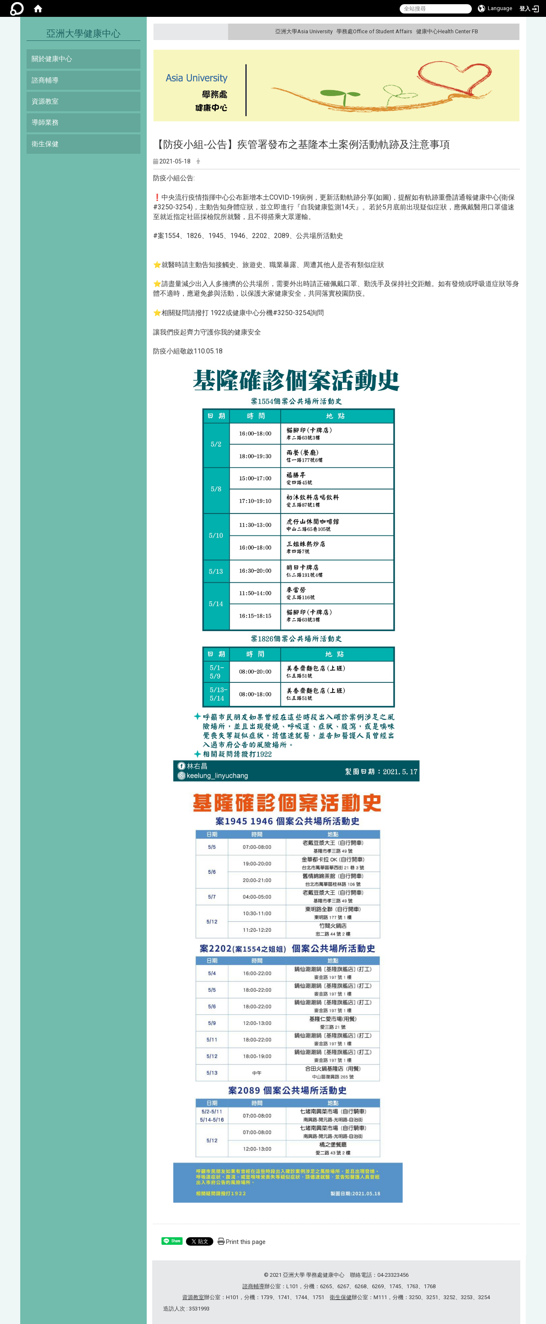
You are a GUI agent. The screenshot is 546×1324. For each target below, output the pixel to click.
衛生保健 (45, 144)
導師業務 (45, 122)
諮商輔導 (45, 80)
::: (512, 31)
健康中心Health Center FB (447, 31)
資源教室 (45, 101)
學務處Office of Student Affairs (374, 31)
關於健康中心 (52, 59)
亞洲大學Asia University (304, 31)
